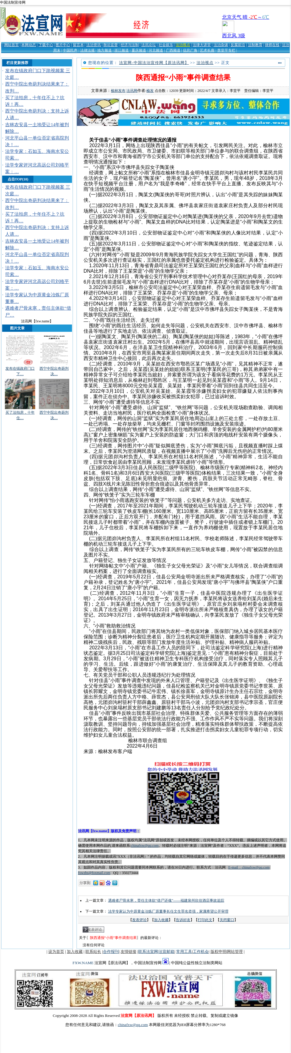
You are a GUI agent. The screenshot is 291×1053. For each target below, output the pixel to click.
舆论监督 (110, 45)
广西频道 (173, 50)
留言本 (78, 45)
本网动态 (28, 45)
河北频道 (156, 50)
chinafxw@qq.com (145, 845)
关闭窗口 (227, 920)
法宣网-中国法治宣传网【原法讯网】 (154, 62)
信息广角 (190, 50)
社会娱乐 (166, 45)
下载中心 (46, 45)
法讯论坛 (148, 45)
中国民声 (70, 50)
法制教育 (255, 45)
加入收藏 (161, 920)
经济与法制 (130, 45)
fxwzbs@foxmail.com (94, 873)
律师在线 (272, 45)
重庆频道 (139, 50)
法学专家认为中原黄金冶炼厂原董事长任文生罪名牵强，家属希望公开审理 (168, 911)
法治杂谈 (221, 45)
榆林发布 (118, 91)
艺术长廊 (207, 50)
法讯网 (131, 91)
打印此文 (205, 920)
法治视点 (183, 45)
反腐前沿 (238, 45)
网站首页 (11, 45)
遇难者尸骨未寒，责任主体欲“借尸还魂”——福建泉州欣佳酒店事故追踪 (166, 900)
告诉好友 (183, 920)
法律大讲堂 (202, 45)
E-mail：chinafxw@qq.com (249, 867)
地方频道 (104, 50)
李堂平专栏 (226, 50)
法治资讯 (93, 45)
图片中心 (63, 45)
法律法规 (87, 50)
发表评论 (139, 920)
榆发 (150, 91)
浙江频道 (121, 50)
